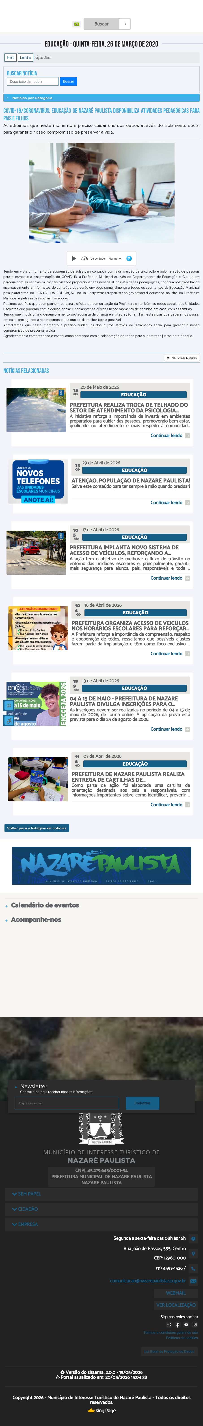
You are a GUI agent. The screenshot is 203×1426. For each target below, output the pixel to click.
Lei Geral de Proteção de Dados (169, 1351)
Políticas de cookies (182, 1338)
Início (10, 57)
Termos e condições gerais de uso (170, 1332)
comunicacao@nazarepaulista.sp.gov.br (148, 1281)
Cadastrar (142, 1103)
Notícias (25, 57)
